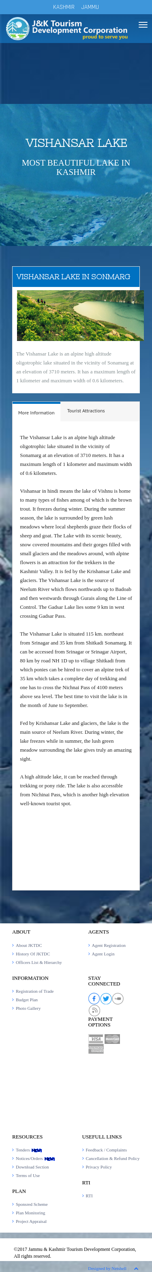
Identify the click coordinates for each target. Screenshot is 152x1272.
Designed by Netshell (107, 1268)
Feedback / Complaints (106, 1149)
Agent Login (103, 953)
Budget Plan (27, 999)
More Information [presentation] (36, 413)
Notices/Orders (35, 1158)
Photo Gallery (28, 1008)
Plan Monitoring (30, 1212)
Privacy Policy (99, 1166)
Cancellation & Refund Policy (113, 1158)
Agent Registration (109, 945)
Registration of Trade (35, 991)
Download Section (32, 1166)
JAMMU (90, 7)
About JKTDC (29, 945)
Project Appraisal (31, 1221)
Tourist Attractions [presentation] (86, 410)
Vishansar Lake (76, 142)
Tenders (29, 1149)
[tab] (36, 412)
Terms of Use (28, 1175)
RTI (89, 1195)
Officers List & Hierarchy (39, 962)
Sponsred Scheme (32, 1204)
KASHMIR (64, 7)
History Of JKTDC (33, 953)
